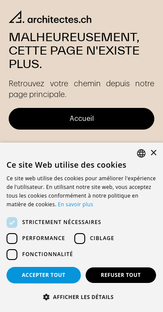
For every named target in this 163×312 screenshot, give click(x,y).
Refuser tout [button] (121, 275)
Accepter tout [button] (43, 275)
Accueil (82, 118)
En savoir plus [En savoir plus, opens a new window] (75, 204)
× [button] (153, 153)
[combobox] (141, 153)
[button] (81, 297)
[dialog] (81, 227)
